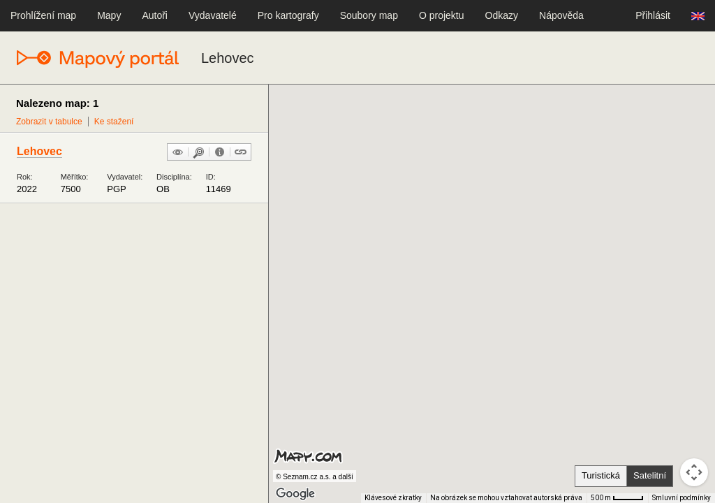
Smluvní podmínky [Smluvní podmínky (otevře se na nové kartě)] (681, 498)
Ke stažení (114, 121)
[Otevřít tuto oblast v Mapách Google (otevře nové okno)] (295, 494)
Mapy (109, 15)
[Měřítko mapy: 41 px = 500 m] (617, 498)
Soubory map (369, 15)
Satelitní (649, 475)
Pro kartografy (288, 15)
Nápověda (561, 15)
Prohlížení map (43, 15)
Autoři (155, 15)
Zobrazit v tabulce (49, 121)
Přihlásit (652, 15)
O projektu (441, 15)
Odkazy (501, 15)
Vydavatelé (213, 15)
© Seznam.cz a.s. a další (314, 477)
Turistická (601, 475)
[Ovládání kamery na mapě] (694, 472)
